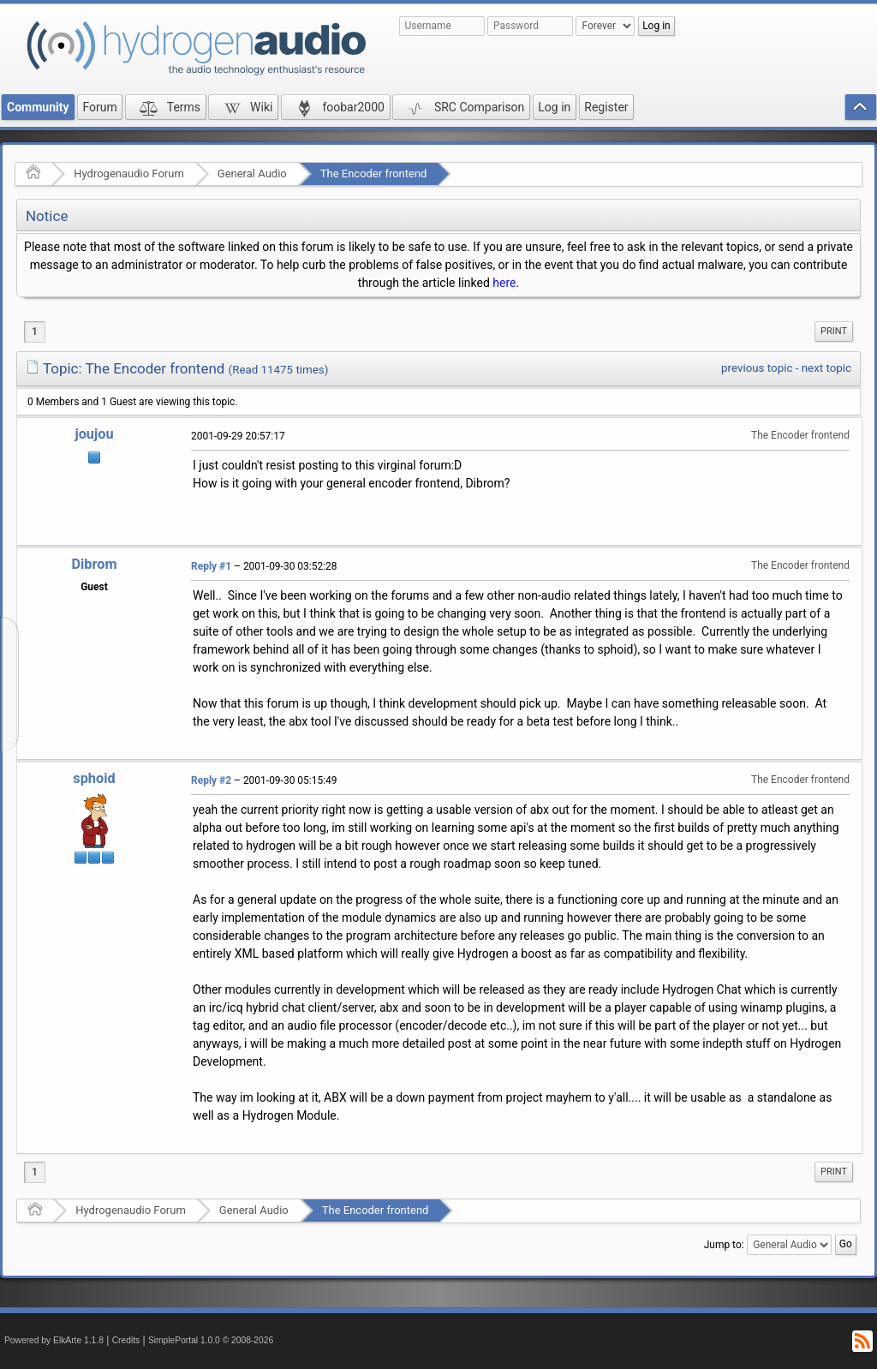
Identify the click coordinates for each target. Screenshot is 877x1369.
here (504, 283)
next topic (826, 368)
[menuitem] (833, 331)
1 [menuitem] (35, 332)
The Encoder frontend (373, 173)
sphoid (94, 778)
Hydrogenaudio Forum (129, 173)
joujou (94, 434)
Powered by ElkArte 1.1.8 (54, 1340)
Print (833, 331)
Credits (126, 1340)
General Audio (252, 173)
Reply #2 (211, 780)
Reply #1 (211, 566)
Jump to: (724, 1245)
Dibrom (93, 564)
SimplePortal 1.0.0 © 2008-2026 (210, 1340)
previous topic (756, 368)
